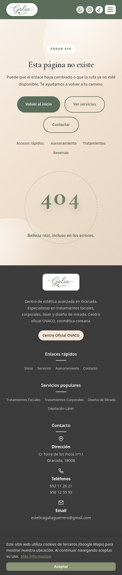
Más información (36, 556)
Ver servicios (84, 104)
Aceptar (61, 567)
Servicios (44, 368)
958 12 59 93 (61, 492)
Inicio (28, 368)
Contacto (90, 368)
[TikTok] (99, 9)
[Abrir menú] (110, 9)
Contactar (61, 125)
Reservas (61, 153)
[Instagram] (89, 9)
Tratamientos (94, 143)
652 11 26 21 (61, 485)
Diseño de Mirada (102, 399)
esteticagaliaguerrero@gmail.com (61, 517)
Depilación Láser (61, 408)
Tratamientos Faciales (23, 399)
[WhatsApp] (80, 9)
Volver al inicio (39, 104)
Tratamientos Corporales (64, 399)
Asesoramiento (64, 143)
